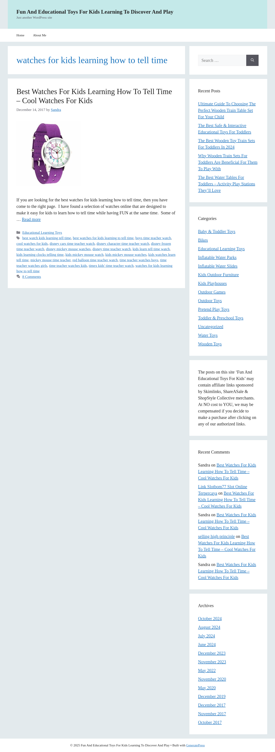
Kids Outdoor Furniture (218, 274)
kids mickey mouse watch (85, 255)
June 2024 (207, 644)
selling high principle (216, 536)
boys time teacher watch (153, 238)
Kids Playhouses (212, 283)
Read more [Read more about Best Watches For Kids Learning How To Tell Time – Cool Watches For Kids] (31, 219)
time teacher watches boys (139, 260)
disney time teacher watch (112, 249)
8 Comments (31, 277)
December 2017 (211, 705)
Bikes (203, 240)
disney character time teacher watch (123, 244)
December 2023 (211, 653)
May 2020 (207, 687)
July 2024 (206, 635)
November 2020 (212, 679)
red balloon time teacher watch (95, 260)
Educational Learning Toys (42, 233)
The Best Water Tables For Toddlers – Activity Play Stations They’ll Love (226, 184)
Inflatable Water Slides (217, 266)
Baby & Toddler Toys (216, 231)
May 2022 (207, 670)
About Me (39, 35)
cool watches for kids (32, 244)
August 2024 (209, 627)
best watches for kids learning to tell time (103, 238)
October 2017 (210, 722)
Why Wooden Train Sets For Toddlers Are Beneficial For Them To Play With (227, 162)
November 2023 (212, 661)
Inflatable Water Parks (217, 257)
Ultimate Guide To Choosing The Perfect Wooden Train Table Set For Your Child (227, 110)
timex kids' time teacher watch (111, 266)
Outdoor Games (211, 292)
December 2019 (211, 696)
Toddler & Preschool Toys (220, 318)
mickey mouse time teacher (50, 260)
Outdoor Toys (210, 300)
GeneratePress (195, 745)
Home (20, 35)
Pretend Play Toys (213, 309)
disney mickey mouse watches (68, 249)
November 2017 (212, 713)
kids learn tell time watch (151, 249)
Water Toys (208, 335)
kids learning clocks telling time (40, 255)
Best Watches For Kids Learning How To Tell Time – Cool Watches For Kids (227, 471)
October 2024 (210, 618)
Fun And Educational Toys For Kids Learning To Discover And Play (94, 12)
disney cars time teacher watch (72, 244)
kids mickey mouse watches (125, 255)
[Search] (252, 60)
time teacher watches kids (68, 266)
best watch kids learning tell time (46, 238)
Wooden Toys (210, 344)
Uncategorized (210, 326)
